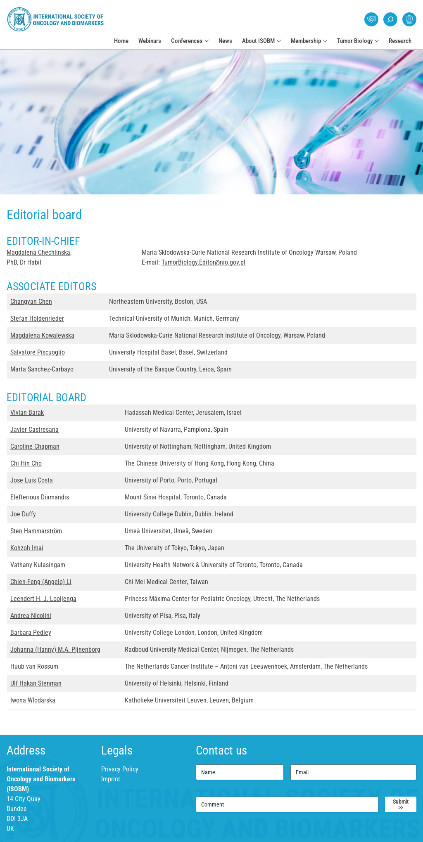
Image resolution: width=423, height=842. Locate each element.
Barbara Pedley (30, 632)
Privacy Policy (119, 769)
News (225, 41)
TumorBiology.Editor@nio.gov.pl (203, 262)
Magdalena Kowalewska (42, 335)
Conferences (186, 41)
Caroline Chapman (34, 446)
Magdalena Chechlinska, (39, 252)
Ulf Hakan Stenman (36, 683)
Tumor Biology (355, 41)
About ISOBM (258, 41)
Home (121, 41)
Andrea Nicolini (30, 616)
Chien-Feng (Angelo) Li (40, 582)
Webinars (149, 41)
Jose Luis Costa (31, 480)
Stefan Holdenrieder (37, 318)
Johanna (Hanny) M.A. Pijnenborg (55, 649)
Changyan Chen (31, 301)
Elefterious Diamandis (39, 497)
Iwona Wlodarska (32, 700)
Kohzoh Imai (26, 548)
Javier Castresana (34, 429)
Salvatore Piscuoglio (37, 352)
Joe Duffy (23, 514)
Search (390, 19)
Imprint (110, 779)
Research (400, 41)
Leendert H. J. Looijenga (43, 599)
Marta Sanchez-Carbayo (42, 369)
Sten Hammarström (36, 531)
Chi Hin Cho (26, 463)
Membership (306, 41)
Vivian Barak (27, 412)
